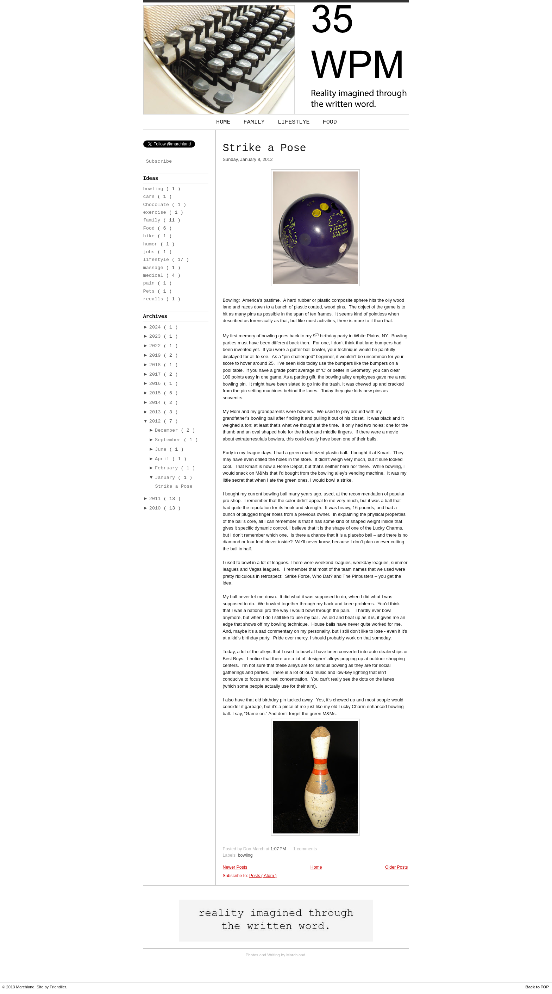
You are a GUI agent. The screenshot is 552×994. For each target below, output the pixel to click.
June (162, 449)
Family (255, 122)
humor (152, 244)
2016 (156, 383)
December (168, 430)
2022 (156, 346)
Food (330, 122)
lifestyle (157, 259)
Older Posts (396, 867)
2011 (156, 498)
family (153, 220)
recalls (154, 299)
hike (150, 236)
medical (154, 275)
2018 (156, 365)
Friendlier (58, 987)
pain (150, 283)
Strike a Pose (173, 486)
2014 (156, 402)
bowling (154, 189)
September (169, 440)
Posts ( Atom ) (263, 875)
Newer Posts (235, 867)
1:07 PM (278, 848)
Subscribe (159, 161)
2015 (156, 393)
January (166, 477)
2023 (156, 336)
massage (154, 267)
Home (225, 122)
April (163, 459)
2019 (156, 355)
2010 (156, 508)
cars (150, 196)
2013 (156, 412)
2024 (156, 327)
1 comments (305, 848)
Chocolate (157, 204)
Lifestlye (295, 122)
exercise (156, 212)
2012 (156, 421)
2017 (156, 374)
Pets (150, 291)
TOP (545, 987)
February (168, 468)
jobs (150, 252)
